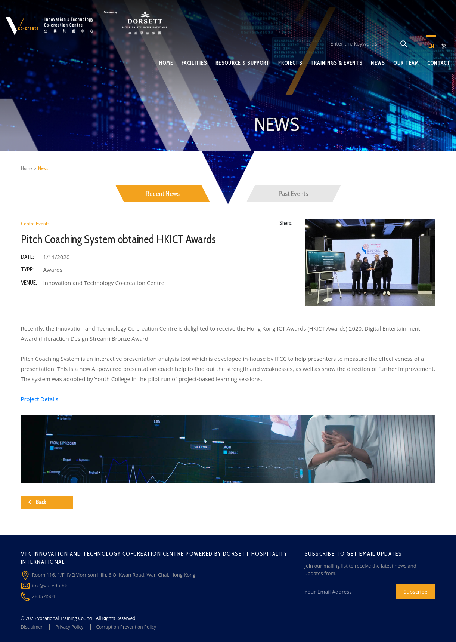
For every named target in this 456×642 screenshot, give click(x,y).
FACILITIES (194, 63)
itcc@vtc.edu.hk (49, 585)
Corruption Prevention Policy (126, 627)
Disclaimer (32, 627)
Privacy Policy (69, 627)
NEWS (378, 63)
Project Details (40, 399)
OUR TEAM (405, 63)
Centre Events (35, 223)
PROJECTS (290, 63)
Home (26, 168)
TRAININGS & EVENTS (336, 63)
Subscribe (416, 591)
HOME (166, 63)
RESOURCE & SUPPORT (242, 63)
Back (37, 502)
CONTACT (438, 63)
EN (431, 46)
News (43, 168)
